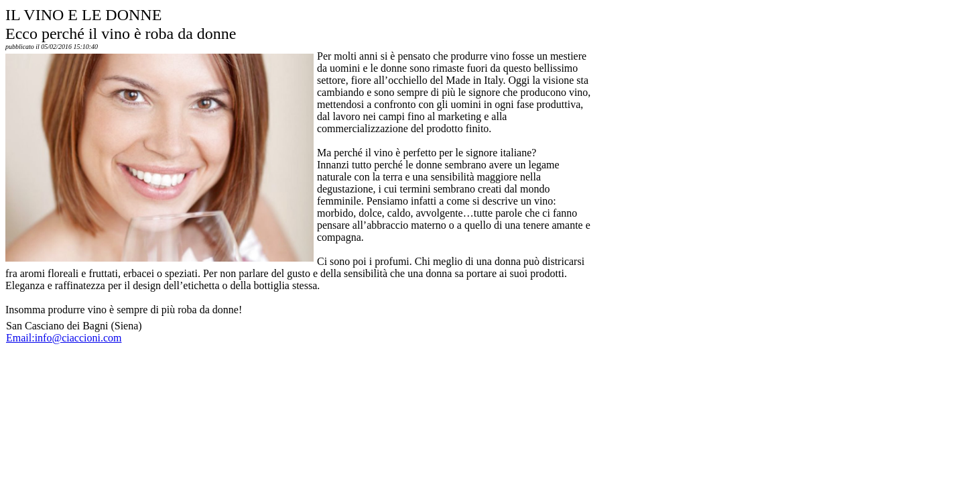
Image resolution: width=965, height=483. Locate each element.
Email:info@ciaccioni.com (63, 337)
